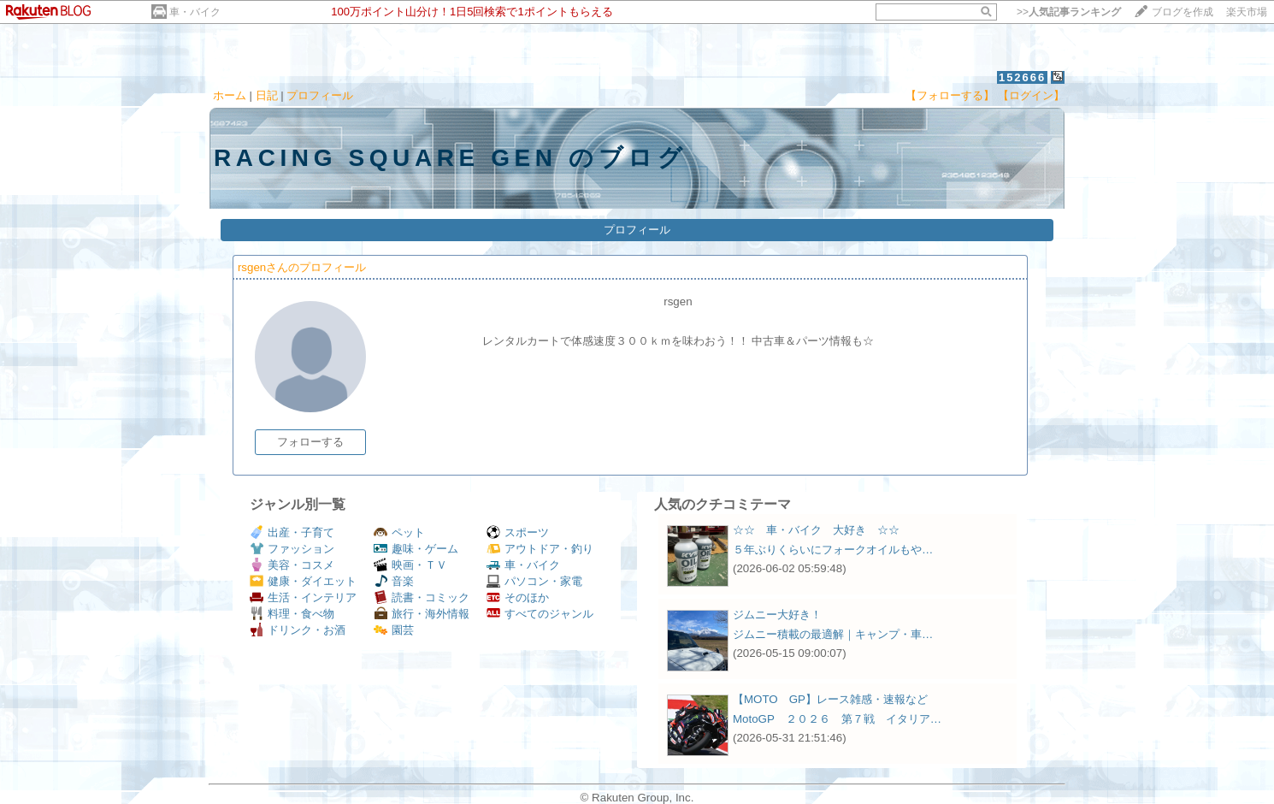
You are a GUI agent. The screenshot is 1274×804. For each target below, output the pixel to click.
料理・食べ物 (292, 613)
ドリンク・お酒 (297, 630)
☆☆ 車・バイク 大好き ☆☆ (816, 529)
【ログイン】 (1031, 95)
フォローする (310, 441)
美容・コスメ (292, 565)
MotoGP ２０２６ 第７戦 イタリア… (837, 718)
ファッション (292, 548)
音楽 (394, 581)
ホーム (229, 95)
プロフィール (319, 95)
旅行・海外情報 (421, 613)
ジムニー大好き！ (777, 614)
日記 (267, 95)
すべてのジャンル (540, 613)
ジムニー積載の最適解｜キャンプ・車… (833, 634)
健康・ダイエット (303, 581)
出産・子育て (292, 532)
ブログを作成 (1182, 12)
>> (1069, 12)
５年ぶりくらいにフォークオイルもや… (833, 549)
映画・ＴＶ (410, 565)
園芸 (394, 630)
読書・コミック (421, 597)
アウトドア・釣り (540, 548)
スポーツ (518, 532)
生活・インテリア (303, 597)
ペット (399, 532)
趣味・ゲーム (416, 548)
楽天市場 (1246, 12)
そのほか (518, 597)
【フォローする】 (949, 95)
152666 (1022, 77)
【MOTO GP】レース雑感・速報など (830, 699)
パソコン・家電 (534, 581)
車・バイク (195, 12)
